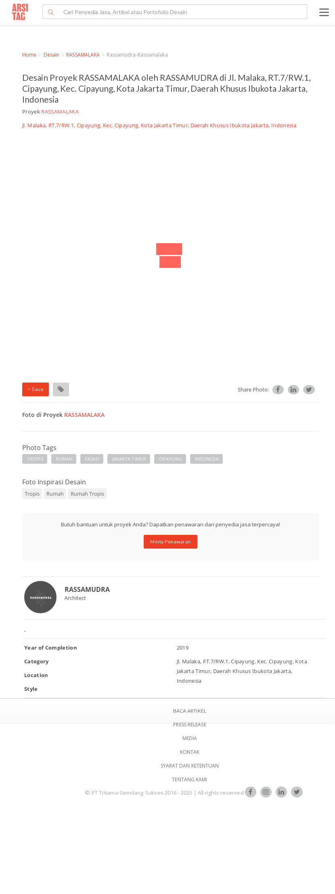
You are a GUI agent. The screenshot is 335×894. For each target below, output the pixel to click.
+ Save (35, 389)
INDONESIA (207, 459)
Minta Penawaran (170, 542)
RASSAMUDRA (87, 589)
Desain (52, 54)
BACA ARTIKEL (189, 711)
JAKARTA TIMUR (129, 459)
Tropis (32, 493)
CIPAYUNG (170, 459)
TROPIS (35, 459)
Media (189, 738)
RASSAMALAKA (83, 54)
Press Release (189, 724)
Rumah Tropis (87, 493)
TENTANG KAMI (189, 779)
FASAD (92, 459)
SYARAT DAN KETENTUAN (190, 765)
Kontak (190, 752)
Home (29, 54)
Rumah (55, 493)
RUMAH (64, 459)
